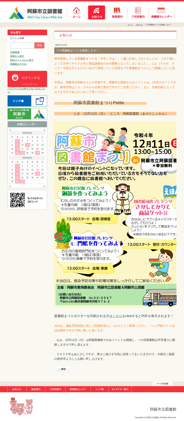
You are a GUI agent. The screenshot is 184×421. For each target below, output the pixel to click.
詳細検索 (15, 52)
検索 (39, 45)
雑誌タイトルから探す (22, 60)
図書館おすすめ (18, 64)
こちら (117, 316)
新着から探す (17, 56)
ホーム (130, 25)
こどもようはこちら (30, 84)
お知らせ (139, 25)
